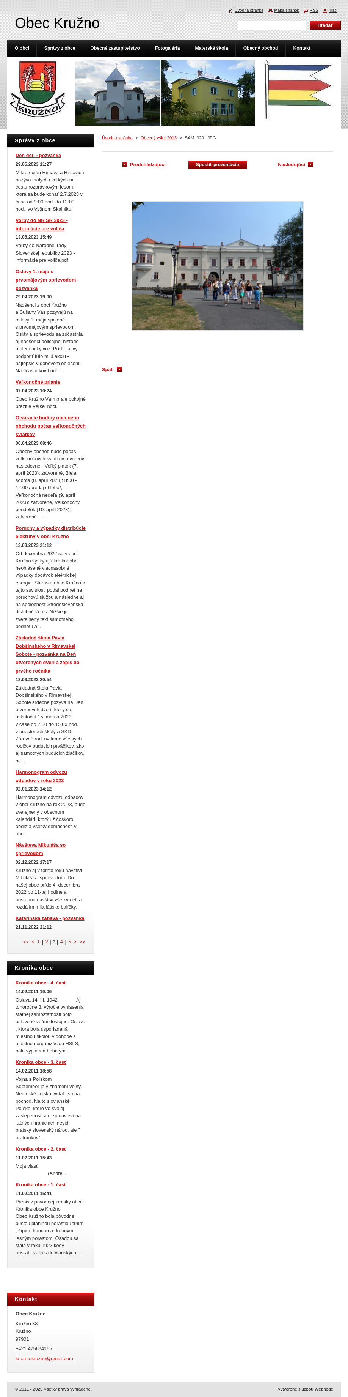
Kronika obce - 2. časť (41, 1149)
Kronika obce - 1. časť (41, 1185)
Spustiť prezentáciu (217, 164)
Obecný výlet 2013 (159, 137)
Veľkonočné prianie (38, 382)
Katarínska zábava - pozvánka (50, 918)
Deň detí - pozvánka (38, 155)
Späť (107, 369)
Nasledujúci (291, 164)
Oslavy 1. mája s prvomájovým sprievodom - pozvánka (47, 280)
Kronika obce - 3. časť (41, 1062)
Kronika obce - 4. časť (41, 983)
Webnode (324, 1389)
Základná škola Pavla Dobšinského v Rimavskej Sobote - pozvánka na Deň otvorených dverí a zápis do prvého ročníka (48, 654)
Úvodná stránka (117, 137)
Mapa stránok (286, 10)
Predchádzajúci (148, 164)
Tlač (333, 10)
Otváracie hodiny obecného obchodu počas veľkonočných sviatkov (51, 426)
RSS (314, 10)
